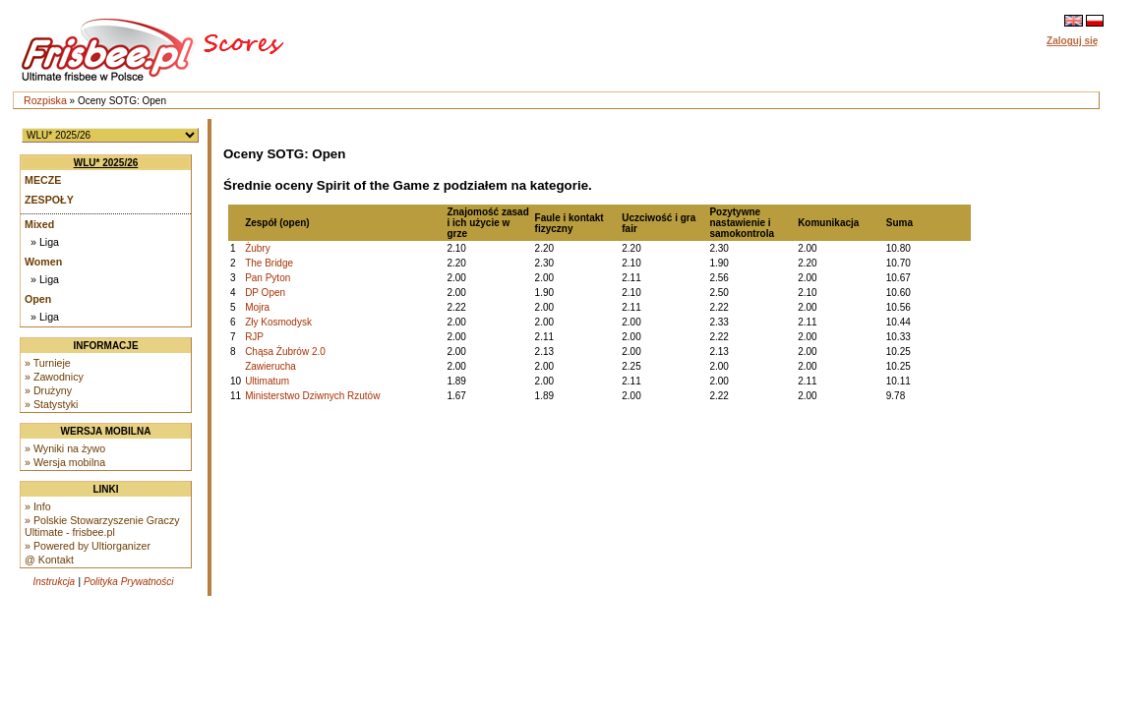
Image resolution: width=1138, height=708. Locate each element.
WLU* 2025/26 (106, 162)
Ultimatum (267, 381)
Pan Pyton (267, 277)
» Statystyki (51, 404)
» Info (38, 506)
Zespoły (49, 200)
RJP (254, 336)
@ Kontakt (49, 559)
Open (38, 299)
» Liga (44, 242)
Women (43, 261)
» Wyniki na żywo (65, 448)
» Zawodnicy (54, 377)
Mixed (39, 224)
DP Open (265, 292)
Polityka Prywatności (129, 581)
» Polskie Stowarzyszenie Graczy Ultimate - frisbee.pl (102, 526)
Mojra (257, 307)
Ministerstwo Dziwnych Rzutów (312, 395)
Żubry (257, 248)
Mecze (43, 180)
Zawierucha (270, 366)
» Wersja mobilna (65, 462)
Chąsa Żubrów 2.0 (285, 351)
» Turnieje (48, 363)
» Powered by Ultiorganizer (87, 546)
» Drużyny (48, 390)
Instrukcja (53, 581)
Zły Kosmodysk (278, 322)
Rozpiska (45, 100)
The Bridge (269, 263)
